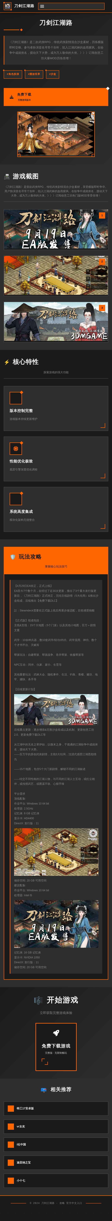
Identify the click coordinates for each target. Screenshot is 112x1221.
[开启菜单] (71, 6)
